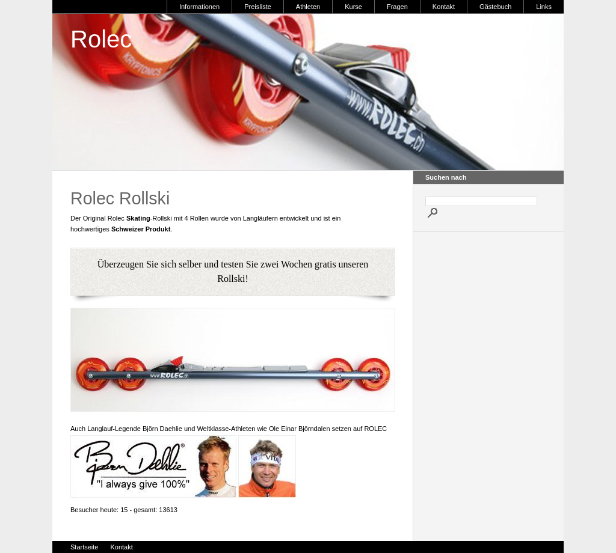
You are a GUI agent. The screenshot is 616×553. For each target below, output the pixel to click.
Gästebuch (495, 6)
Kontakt (444, 6)
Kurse (353, 6)
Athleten (308, 6)
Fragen (397, 6)
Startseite (84, 547)
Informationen (199, 6)
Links (544, 6)
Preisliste (257, 6)
